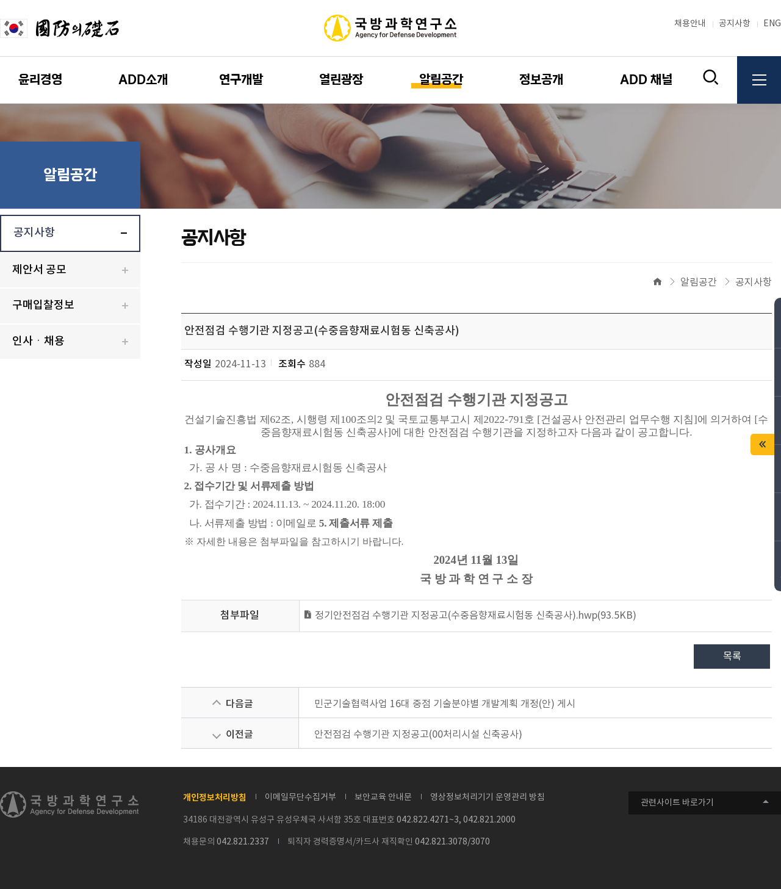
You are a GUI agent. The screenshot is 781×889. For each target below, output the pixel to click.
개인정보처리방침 (215, 798)
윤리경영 (40, 80)
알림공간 (441, 80)
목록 (732, 656)
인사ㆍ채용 (38, 341)
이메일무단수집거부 (300, 797)
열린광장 (341, 80)
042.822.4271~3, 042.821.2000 (456, 820)
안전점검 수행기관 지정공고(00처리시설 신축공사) (418, 734)
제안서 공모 (39, 270)
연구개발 (241, 80)
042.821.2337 (243, 842)
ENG (772, 24)
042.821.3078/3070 (452, 842)
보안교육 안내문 (383, 797)
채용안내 (690, 24)
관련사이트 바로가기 (677, 803)
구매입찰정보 (43, 305)
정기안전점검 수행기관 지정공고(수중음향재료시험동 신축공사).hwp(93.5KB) (469, 615)
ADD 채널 (646, 80)
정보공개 (541, 80)
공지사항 (734, 24)
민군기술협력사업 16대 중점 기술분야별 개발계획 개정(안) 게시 (444, 704)
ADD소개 (143, 80)
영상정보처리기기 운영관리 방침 (487, 797)
